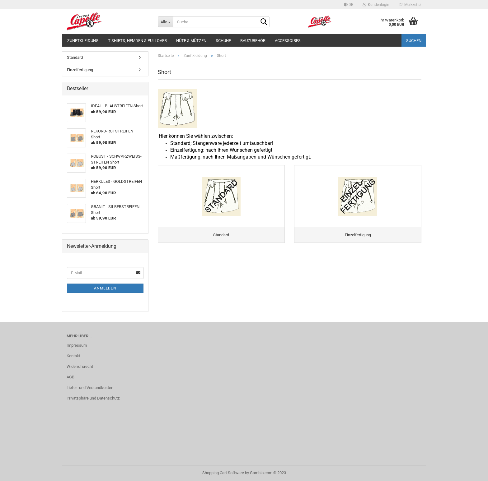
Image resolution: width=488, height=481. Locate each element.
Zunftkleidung (83, 40)
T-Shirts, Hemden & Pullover (137, 40)
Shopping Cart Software (223, 472)
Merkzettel (410, 4)
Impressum (77, 345)
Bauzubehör (252, 40)
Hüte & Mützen (191, 40)
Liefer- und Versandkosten (90, 387)
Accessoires (288, 40)
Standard (75, 57)
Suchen (413, 40)
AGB (70, 377)
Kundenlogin (376, 4)
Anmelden (105, 288)
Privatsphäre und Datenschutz (93, 398)
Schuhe (223, 40)
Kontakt (73, 356)
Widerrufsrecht (80, 366)
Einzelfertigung (80, 69)
